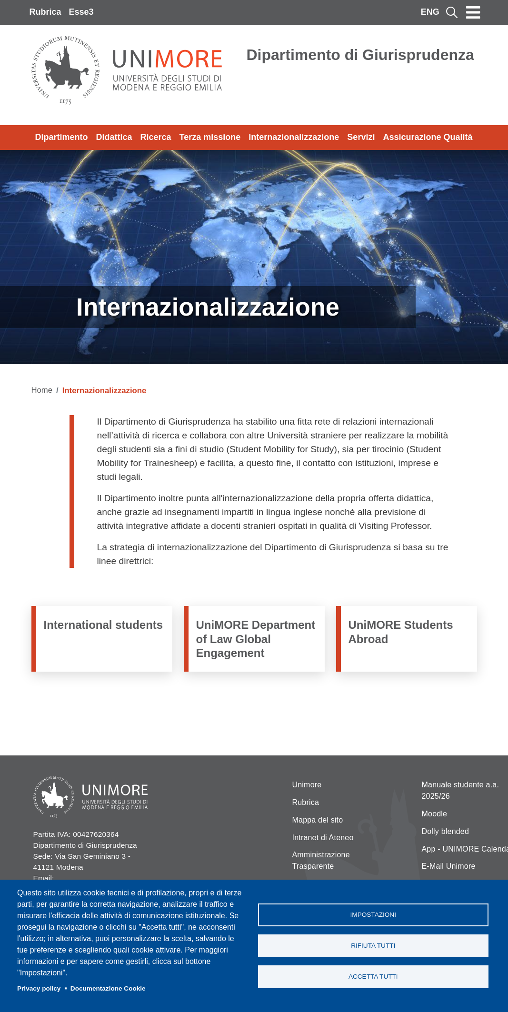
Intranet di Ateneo (323, 837)
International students (103, 624)
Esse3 (81, 12)
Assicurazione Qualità (427, 137)
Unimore (307, 785)
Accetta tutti (373, 976)
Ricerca (155, 137)
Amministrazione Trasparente (321, 860)
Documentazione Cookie (108, 988)
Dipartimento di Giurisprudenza (360, 54)
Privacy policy (38, 988)
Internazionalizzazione (294, 137)
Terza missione (210, 137)
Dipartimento (61, 137)
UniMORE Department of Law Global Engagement (256, 638)
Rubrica (45, 12)
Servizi (361, 137)
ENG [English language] (430, 12)
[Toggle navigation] (473, 12)
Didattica (114, 137)
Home (42, 390)
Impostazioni (373, 914)
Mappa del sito (317, 820)
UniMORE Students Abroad (401, 631)
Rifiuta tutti (373, 945)
